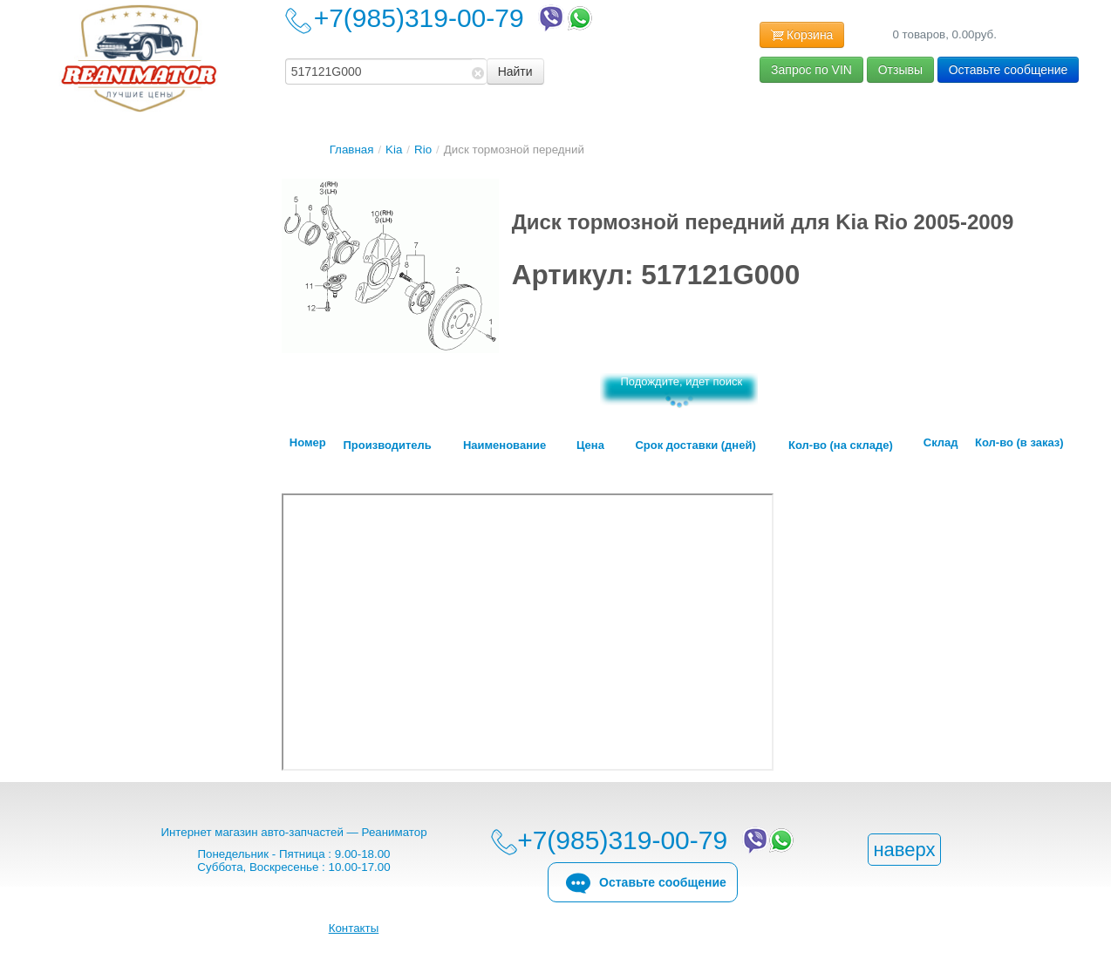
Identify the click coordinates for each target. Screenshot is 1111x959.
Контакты (354, 928)
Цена (590, 445)
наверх (904, 849)
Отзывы (900, 70)
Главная (352, 149)
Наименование (504, 445)
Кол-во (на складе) (840, 445)
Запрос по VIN (811, 70)
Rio (423, 149)
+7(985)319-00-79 (455, 17)
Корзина (802, 36)
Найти (515, 71)
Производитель (387, 445)
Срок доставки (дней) (695, 445)
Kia (393, 149)
